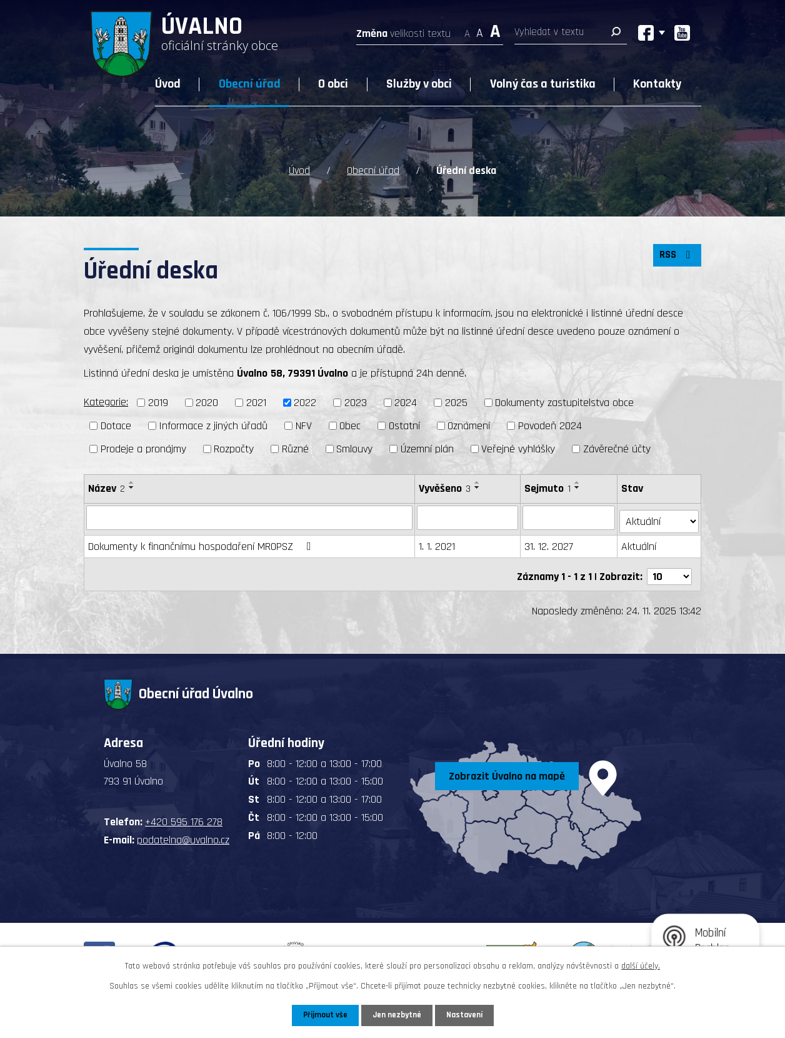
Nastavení (467, 1014)
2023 (355, 402)
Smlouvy (354, 449)
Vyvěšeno (445, 488)
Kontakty (657, 84)
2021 (256, 402)
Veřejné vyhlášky (518, 449)
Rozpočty (234, 449)
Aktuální (640, 543)
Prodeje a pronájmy (143, 449)
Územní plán (427, 449)
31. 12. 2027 (549, 543)
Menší (467, 30)
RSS (675, 259)
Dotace (116, 426)
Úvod (168, 84)
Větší (495, 30)
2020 (207, 402)
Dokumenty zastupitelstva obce (564, 402)
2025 (456, 402)
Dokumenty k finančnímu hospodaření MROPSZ (202, 543)
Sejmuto (548, 488)
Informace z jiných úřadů (213, 426)
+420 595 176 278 (183, 813)
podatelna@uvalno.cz (183, 832)
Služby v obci (419, 84)
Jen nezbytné (397, 1014)
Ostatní (404, 426)
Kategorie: (106, 402)
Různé (295, 449)
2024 (405, 402)
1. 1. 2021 (437, 543)
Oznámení (469, 426)
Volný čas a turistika (543, 84)
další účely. (640, 964)
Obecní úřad (250, 84)
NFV (304, 426)
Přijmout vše (323, 1014)
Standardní (479, 30)
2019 (158, 402)
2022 (305, 402)
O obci (333, 84)
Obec (350, 426)
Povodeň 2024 (550, 426)
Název (106, 488)
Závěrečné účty (617, 449)
